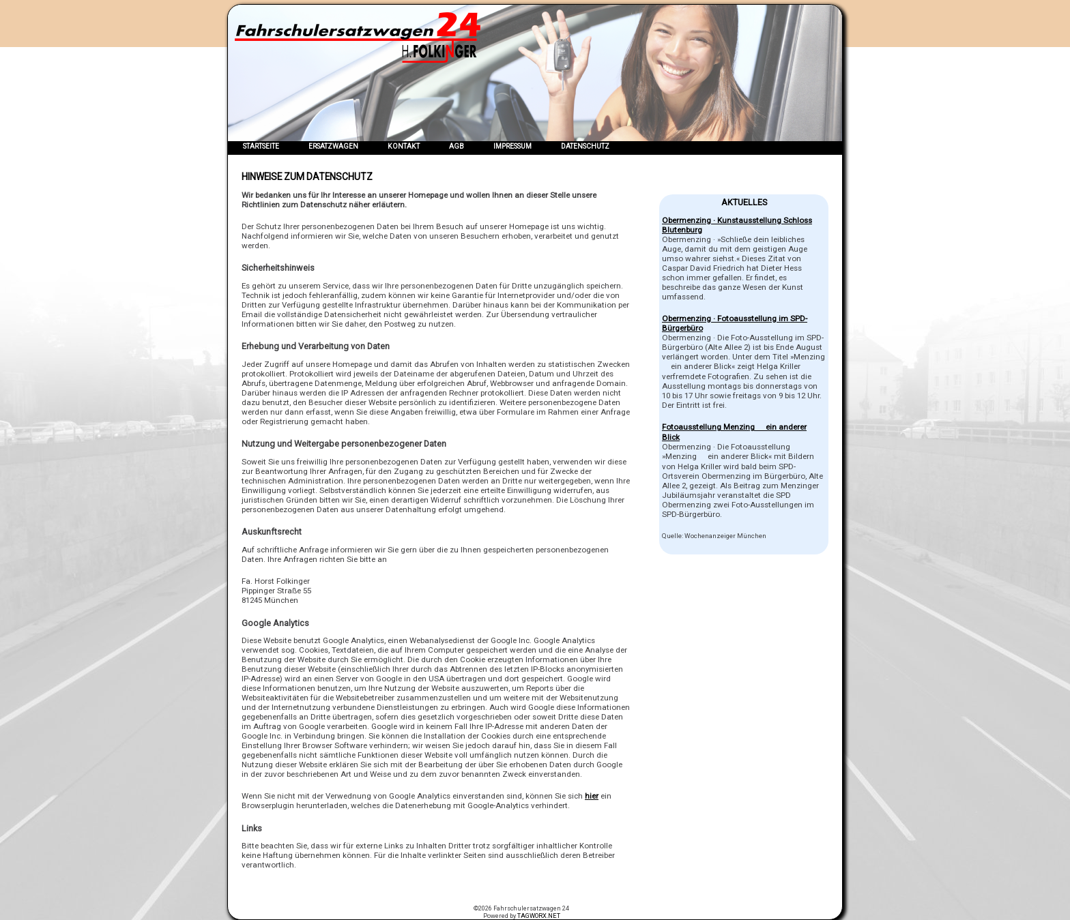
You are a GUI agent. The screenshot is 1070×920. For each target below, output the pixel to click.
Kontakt (404, 146)
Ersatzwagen (333, 146)
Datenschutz (585, 146)
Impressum (512, 146)
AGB (456, 146)
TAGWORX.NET (538, 915)
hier (591, 796)
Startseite (261, 146)
